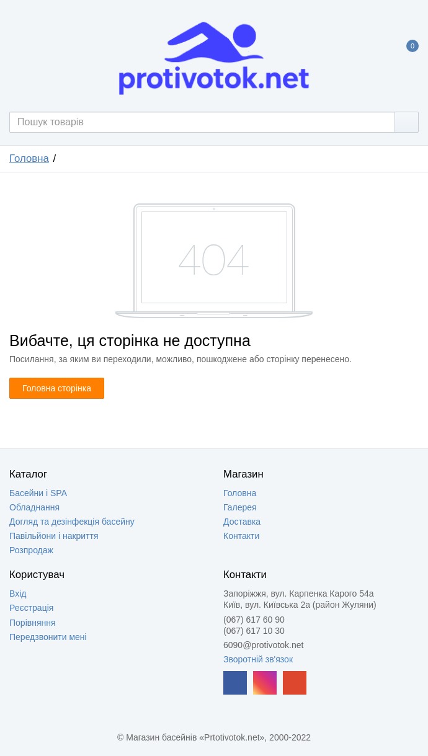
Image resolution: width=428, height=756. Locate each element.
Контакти (241, 536)
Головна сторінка (56, 388)
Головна (29, 158)
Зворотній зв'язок (258, 659)
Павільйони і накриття (54, 536)
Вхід (17, 593)
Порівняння (32, 623)
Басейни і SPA (38, 493)
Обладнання (34, 507)
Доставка (242, 522)
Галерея (240, 507)
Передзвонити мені (48, 637)
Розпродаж (31, 550)
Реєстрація (31, 608)
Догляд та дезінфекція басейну (72, 522)
